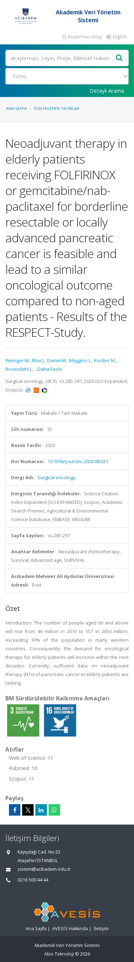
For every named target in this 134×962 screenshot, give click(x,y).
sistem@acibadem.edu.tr (44, 869)
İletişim (101, 928)
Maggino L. (80, 360)
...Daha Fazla (48, 369)
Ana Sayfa (16, 108)
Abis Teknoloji (59, 954)
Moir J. (38, 360)
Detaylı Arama (107, 90)
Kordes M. (105, 360)
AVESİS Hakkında (70, 928)
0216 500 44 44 (33, 880)
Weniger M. (17, 360)
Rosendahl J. (18, 369)
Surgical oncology (56, 477)
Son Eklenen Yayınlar (56, 108)
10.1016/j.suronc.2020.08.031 (78, 461)
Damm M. (57, 360)
